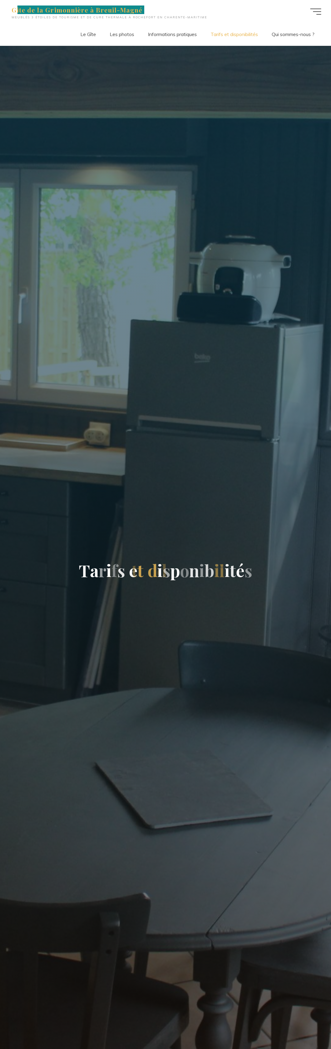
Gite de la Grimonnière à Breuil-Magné (77, 10)
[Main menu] (315, 12)
